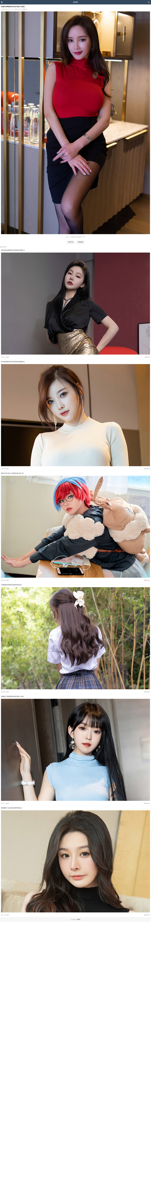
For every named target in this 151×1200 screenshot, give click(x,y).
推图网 (75, 2)
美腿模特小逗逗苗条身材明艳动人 (11, 808)
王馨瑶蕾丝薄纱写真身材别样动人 (11, 585)
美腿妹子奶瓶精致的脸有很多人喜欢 (12, 696)
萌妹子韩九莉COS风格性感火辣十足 (12, 473)
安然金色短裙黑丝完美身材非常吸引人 (13, 250)
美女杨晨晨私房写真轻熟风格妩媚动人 (13, 361)
